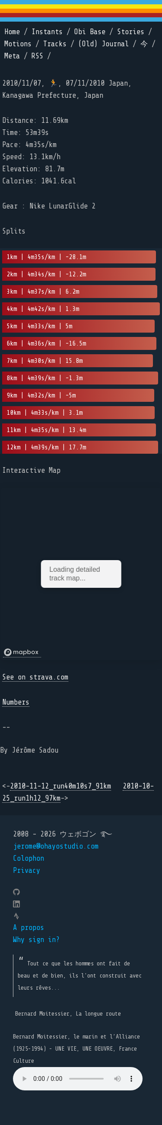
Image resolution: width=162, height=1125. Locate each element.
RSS (37, 56)
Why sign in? (36, 940)
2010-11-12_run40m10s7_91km (60, 786)
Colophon (28, 858)
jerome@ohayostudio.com (55, 846)
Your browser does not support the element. (78, 1078)
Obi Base (89, 32)
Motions (18, 44)
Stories (130, 32)
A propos (28, 927)
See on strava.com (35, 677)
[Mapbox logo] (22, 652)
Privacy (26, 870)
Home (12, 32)
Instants (47, 32)
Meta (12, 56)
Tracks (55, 44)
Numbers (15, 702)
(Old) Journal (103, 44)
